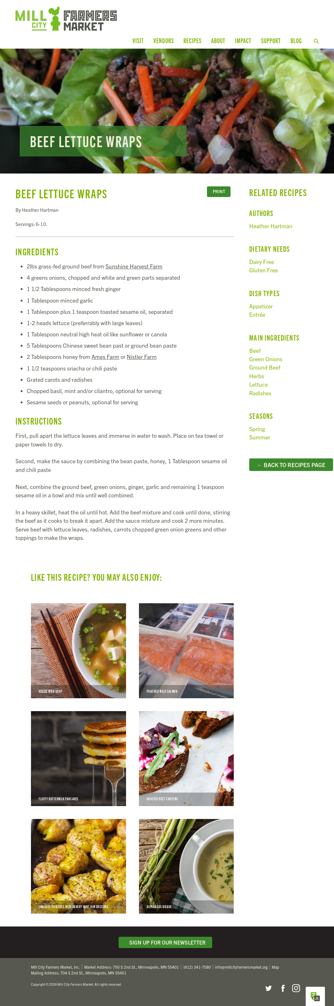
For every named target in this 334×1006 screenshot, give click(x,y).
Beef (254, 350)
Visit (138, 40)
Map (275, 966)
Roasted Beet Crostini (186, 758)
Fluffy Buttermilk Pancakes (78, 758)
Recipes (192, 40)
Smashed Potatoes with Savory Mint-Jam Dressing (78, 866)
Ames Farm (105, 356)
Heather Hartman (270, 225)
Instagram (296, 988)
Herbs (256, 376)
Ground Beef (264, 367)
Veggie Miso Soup (78, 650)
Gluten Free (263, 270)
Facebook (282, 988)
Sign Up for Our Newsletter (165, 942)
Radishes (260, 392)
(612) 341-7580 (197, 966)
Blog (296, 40)
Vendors (163, 40)
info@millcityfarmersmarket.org (241, 966)
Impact (243, 40)
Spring (257, 428)
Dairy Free (261, 261)
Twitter (268, 988)
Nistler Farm (142, 356)
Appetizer (261, 306)
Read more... (167, 111)
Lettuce (258, 384)
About (218, 40)
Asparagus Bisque (186, 866)
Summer (259, 437)
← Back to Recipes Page (291, 464)
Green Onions (265, 358)
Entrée (257, 314)
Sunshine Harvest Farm (133, 266)
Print (219, 191)
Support (271, 40)
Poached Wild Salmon (186, 650)
